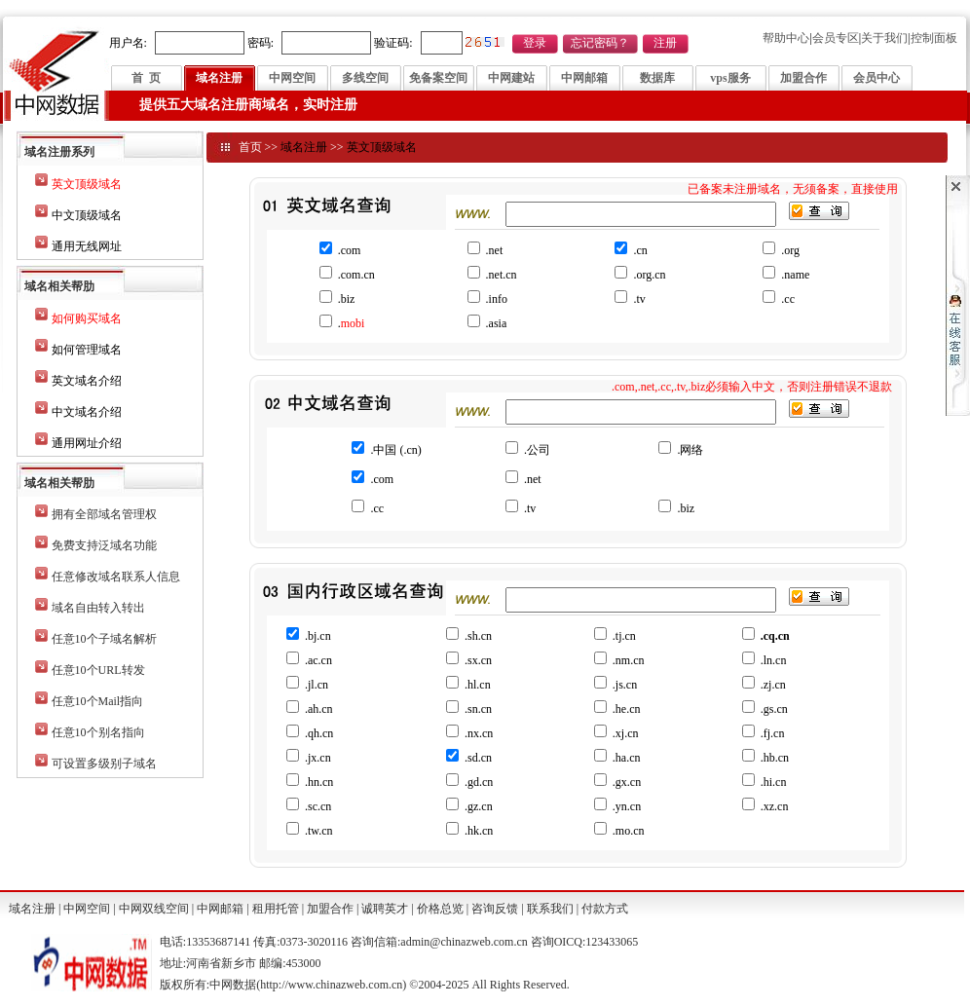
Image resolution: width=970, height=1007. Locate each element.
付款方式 (604, 908)
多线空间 (365, 78)
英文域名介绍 (87, 381)
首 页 (146, 78)
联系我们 (550, 908)
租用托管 (275, 908)
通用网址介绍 (87, 443)
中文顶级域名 (87, 215)
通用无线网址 (87, 246)
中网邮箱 (584, 78)
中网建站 (511, 78)
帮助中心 (786, 38)
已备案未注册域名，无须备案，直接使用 (793, 189)
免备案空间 (438, 78)
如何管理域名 (87, 349)
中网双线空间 (154, 908)
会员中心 (876, 78)
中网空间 (292, 78)
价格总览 (440, 908)
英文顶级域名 (382, 147)
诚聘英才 (384, 908)
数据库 (657, 78)
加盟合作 (803, 78)
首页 (250, 147)
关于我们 (884, 38)
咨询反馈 (494, 908)
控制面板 (934, 38)
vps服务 (730, 78)
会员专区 (835, 38)
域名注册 (219, 78)
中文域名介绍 (87, 412)
